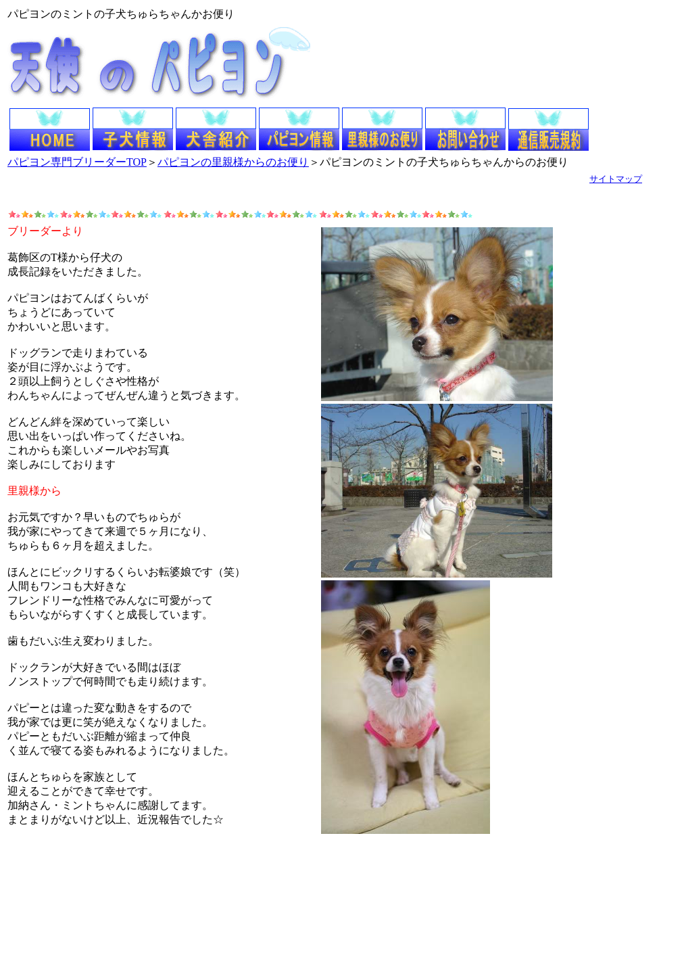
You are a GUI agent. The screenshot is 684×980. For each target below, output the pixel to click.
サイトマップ (615, 179)
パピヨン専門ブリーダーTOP (77, 162)
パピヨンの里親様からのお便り (233, 162)
